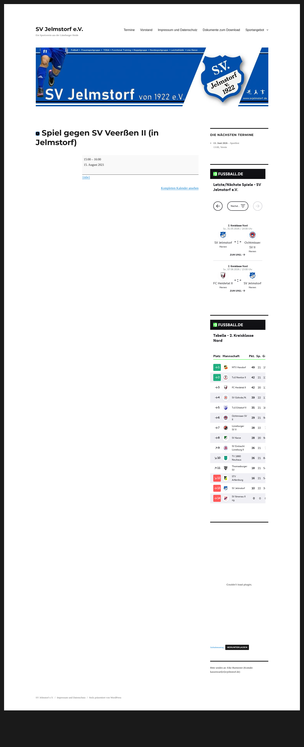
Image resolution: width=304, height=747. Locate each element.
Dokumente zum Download (221, 30)
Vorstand (146, 30)
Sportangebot (254, 30)
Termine (129, 30)
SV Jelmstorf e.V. (59, 29)
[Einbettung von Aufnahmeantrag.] (239, 585)
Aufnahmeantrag (217, 647)
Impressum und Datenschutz (177, 30)
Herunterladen (237, 647)
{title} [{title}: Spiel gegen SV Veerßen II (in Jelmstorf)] (86, 177)
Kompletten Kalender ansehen (180, 188)
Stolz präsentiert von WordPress (105, 697)
